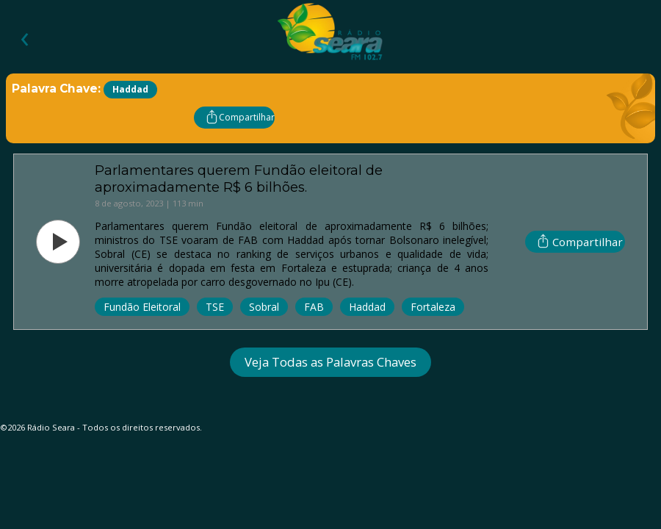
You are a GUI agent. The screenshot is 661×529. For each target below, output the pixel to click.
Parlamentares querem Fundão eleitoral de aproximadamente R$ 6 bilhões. (239, 178)
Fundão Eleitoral (142, 307)
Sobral (264, 307)
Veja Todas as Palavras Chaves (330, 361)
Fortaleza (433, 307)
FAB (314, 307)
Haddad (367, 307)
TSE (215, 307)
